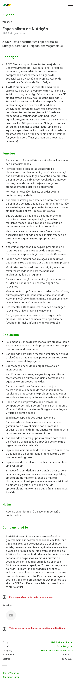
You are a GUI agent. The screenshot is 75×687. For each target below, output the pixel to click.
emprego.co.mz (8, 5)
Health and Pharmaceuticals (57, 650)
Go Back (10, 14)
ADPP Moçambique (62, 642)
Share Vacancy (10, 673)
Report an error (10, 677)
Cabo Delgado (65, 646)
